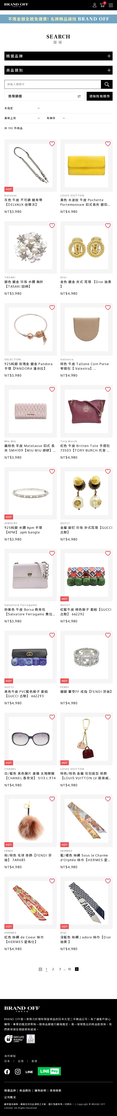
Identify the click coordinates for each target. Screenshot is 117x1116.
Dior (63, 277)
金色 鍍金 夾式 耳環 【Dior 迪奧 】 (86, 284)
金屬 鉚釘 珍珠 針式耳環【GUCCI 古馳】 (86, 530)
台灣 (21, 1061)
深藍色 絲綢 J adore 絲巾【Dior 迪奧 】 (85, 939)
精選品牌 (10, 1090)
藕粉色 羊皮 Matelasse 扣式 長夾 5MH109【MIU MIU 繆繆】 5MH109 (29, 448)
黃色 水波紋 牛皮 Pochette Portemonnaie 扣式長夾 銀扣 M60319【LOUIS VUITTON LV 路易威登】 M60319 (85, 202)
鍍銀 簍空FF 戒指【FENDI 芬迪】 (86, 691)
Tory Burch (68, 441)
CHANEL (10, 769)
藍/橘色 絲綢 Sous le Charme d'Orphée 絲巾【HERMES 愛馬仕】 (85, 857)
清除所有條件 (99, 96)
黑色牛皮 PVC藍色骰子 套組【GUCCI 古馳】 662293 (26, 694)
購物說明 (40, 1090)
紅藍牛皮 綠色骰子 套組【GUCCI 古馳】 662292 (86, 612)
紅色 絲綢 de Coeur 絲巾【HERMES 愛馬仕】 (24, 939)
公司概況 (10, 1097)
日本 (7, 1061)
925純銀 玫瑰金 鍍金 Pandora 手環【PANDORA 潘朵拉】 (28, 366)
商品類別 (25, 1090)
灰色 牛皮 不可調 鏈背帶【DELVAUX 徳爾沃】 (23, 202)
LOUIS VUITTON (72, 195)
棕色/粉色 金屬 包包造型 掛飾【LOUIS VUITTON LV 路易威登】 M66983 (84, 776)
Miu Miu (10, 441)
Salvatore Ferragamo (20, 605)
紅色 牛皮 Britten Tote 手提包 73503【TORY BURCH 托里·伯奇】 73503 (85, 448)
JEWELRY (11, 523)
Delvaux (10, 195)
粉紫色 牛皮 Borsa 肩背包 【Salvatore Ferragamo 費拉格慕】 (30, 612)
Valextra (67, 359)
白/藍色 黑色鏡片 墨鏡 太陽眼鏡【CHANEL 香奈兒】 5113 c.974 (30, 775)
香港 (34, 1061)
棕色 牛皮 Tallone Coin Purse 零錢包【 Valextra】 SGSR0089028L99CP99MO (84, 366)
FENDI (64, 687)
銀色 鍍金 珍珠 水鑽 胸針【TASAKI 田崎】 (23, 284)
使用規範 (55, 1090)
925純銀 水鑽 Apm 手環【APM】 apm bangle (23, 530)
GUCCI (65, 523)
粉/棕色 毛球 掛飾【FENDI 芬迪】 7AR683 (28, 857)
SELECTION (12, 359)
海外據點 (10, 1056)
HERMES (66, 850)
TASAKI (9, 277)
